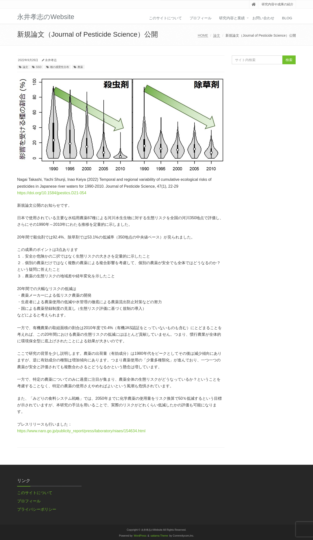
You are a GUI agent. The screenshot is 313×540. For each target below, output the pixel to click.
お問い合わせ (263, 18)
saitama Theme (159, 535)
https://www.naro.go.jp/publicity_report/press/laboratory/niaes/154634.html (81, 431)
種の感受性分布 (59, 66)
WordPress (140, 535)
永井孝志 (51, 60)
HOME (203, 35)
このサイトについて (165, 18)
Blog (287, 18)
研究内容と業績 (232, 18)
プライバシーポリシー (36, 509)
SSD (39, 66)
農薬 (80, 66)
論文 (216, 35)
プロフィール (201, 18)
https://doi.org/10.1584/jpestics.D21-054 (51, 193)
